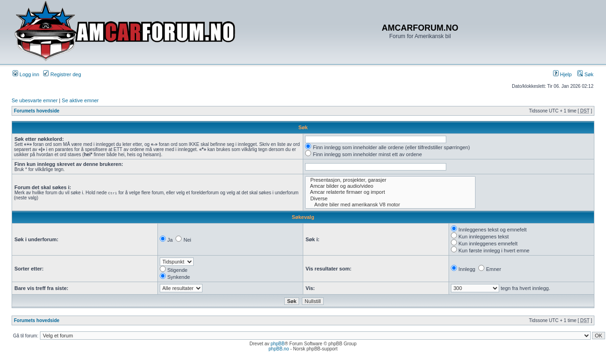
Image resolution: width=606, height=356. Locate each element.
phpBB (278, 343)
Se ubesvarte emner (35, 100)
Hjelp (562, 74)
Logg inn (26, 74)
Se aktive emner (80, 100)
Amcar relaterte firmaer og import (390, 192)
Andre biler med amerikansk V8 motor (390, 205)
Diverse (390, 199)
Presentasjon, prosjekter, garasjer (390, 180)
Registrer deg (62, 74)
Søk (585, 74)
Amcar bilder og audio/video (390, 186)
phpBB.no (278, 348)
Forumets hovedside (36, 110)
